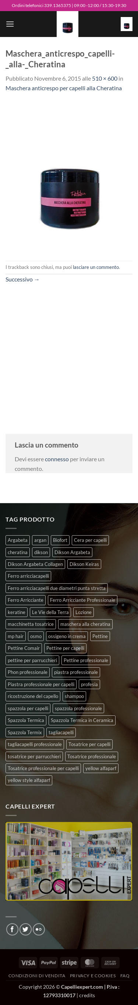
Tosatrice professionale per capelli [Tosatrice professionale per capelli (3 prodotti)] (43, 768)
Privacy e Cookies (93, 975)
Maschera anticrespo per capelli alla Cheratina (64, 87)
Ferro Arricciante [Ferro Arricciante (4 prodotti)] (25, 600)
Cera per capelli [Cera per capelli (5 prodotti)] (90, 540)
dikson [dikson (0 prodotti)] (41, 552)
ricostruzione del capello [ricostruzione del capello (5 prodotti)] (33, 696)
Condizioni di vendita (37, 975)
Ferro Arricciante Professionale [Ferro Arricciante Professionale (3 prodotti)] (82, 600)
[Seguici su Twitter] (26, 929)
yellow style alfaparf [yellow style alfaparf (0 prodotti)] (29, 780)
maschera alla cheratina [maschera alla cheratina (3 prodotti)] (85, 624)
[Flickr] (39, 929)
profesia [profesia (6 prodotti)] (89, 684)
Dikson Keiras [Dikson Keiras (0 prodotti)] (84, 564)
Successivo (23, 279)
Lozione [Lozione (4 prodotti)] (83, 612)
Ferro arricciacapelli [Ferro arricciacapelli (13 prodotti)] (28, 576)
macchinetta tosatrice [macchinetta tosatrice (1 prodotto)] (31, 624)
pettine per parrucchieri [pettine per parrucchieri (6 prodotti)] (32, 660)
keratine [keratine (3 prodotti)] (16, 612)
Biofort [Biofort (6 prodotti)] (60, 540)
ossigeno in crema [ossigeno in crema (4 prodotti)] (67, 636)
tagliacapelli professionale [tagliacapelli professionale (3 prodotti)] (35, 744)
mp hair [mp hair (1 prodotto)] (16, 636)
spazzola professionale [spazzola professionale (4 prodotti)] (78, 708)
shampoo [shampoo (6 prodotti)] (74, 696)
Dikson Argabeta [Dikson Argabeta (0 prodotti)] (72, 552)
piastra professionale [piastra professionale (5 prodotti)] (76, 672)
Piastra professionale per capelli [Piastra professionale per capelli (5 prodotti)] (41, 684)
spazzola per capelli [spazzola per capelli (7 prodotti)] (28, 708)
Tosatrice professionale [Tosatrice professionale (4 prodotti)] (91, 756)
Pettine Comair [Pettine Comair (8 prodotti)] (24, 648)
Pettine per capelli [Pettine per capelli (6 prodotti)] (65, 648)
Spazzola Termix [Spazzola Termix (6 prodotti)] (25, 732)
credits (87, 995)
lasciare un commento (96, 267)
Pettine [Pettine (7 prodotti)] (100, 636)
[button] (10, 24)
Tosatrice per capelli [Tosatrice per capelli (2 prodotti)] (89, 744)
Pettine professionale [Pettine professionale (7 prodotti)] (86, 660)
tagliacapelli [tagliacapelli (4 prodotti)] (61, 732)
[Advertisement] (69, 353)
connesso (57, 458)
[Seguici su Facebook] (12, 929)
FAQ (125, 975)
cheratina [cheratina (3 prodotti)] (18, 552)
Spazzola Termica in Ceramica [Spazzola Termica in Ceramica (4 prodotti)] (82, 720)
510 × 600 (104, 78)
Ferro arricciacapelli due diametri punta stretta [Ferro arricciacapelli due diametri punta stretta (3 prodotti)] (57, 588)
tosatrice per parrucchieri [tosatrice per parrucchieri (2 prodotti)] (34, 756)
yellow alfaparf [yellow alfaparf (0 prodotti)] (100, 768)
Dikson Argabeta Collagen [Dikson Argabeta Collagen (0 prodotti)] (35, 564)
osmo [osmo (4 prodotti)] (36, 636)
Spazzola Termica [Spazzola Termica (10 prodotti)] (26, 720)
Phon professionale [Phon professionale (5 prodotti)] (27, 672)
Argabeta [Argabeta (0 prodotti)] (18, 540)
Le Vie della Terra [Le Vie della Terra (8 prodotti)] (50, 612)
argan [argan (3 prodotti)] (40, 540)
